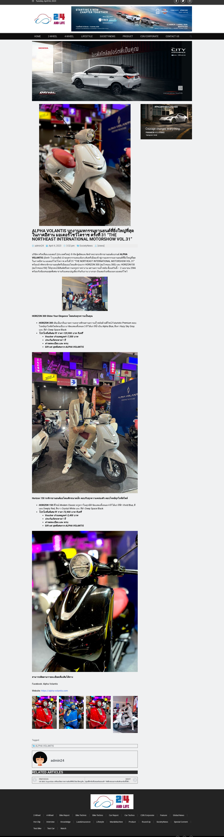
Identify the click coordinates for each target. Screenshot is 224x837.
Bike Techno (97, 815)
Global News (178, 815)
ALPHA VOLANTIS (44, 746)
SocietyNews (107, 36)
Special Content (181, 822)
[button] (191, 36)
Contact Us (172, 36)
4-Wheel (69, 36)
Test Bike (37, 828)
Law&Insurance (83, 822)
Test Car (51, 828)
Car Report (114, 815)
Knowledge (65, 822)
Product (128, 36)
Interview (50, 822)
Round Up (146, 822)
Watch (63, 828)
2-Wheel (52, 36)
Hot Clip (36, 822)
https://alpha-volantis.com (54, 690)
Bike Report (64, 815)
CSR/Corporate (149, 36)
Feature (163, 815)
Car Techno (130, 815)
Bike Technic (81, 815)
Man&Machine (116, 822)
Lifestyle (87, 36)
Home (37, 36)
